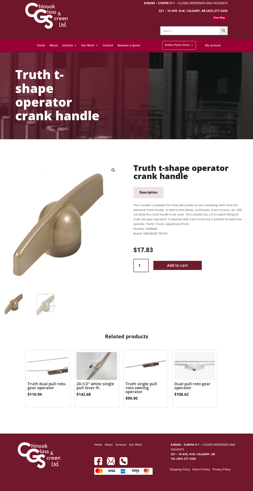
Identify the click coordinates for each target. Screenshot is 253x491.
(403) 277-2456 (217, 11)
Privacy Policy (221, 469)
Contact (108, 45)
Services (67, 45)
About (53, 45)
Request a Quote (129, 45)
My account (213, 45)
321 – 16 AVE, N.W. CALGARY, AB (193, 454)
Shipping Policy (180, 469)
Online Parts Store (177, 45)
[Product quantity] (141, 265)
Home (41, 45)
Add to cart (177, 265)
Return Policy (201, 469)
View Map (219, 17)
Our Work (87, 45)
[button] (113, 170)
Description (148, 192)
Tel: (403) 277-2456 (183, 458)
